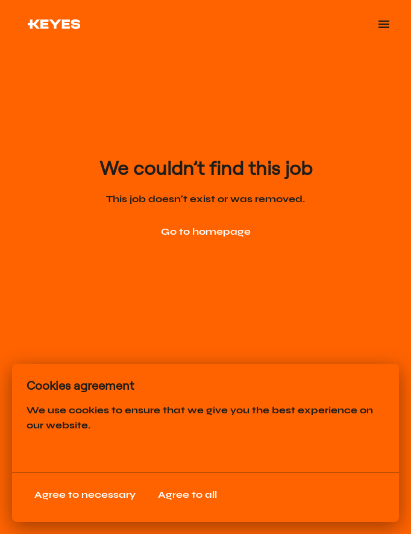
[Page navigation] (384, 24)
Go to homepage (206, 231)
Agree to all (187, 494)
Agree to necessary (85, 494)
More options (68, 450)
